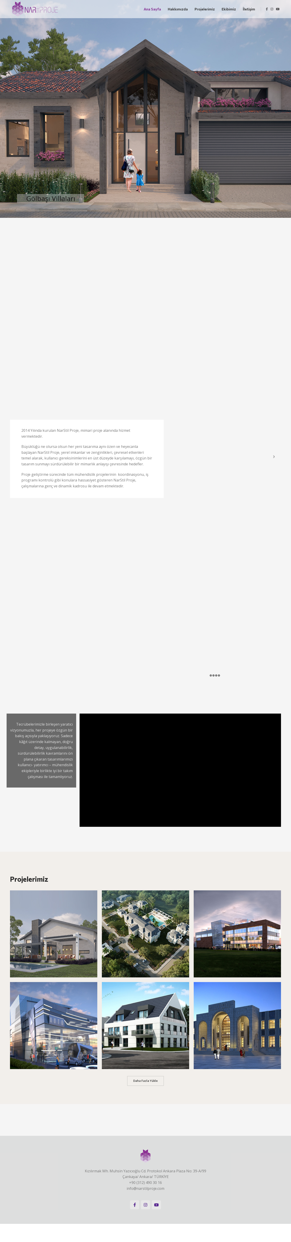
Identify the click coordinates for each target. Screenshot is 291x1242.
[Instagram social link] (272, 9)
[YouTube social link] (278, 9)
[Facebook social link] (266, 9)
